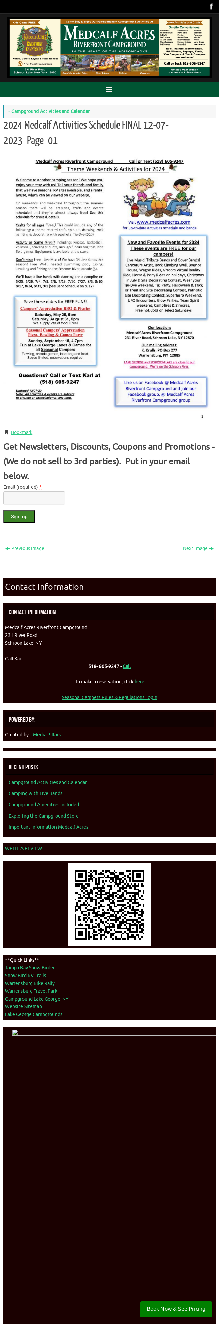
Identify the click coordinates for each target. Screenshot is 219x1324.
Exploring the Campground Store (44, 816)
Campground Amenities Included (44, 805)
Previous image (24, 548)
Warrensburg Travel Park (31, 991)
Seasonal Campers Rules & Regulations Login (109, 697)
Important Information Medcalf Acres (48, 827)
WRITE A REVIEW (23, 849)
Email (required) (22, 487)
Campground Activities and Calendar (49, 111)
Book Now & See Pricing (176, 1309)
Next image (198, 548)
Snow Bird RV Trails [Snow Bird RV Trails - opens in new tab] (25, 976)
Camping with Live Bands (35, 794)
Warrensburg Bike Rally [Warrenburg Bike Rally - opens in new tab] (30, 983)
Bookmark (21, 432)
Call (127, 666)
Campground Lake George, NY (36, 999)
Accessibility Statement (85, 1288)
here (139, 682)
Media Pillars (47, 735)
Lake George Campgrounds (33, 1014)
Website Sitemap (23, 1006)
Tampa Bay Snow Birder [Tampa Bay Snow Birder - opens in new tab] (30, 968)
